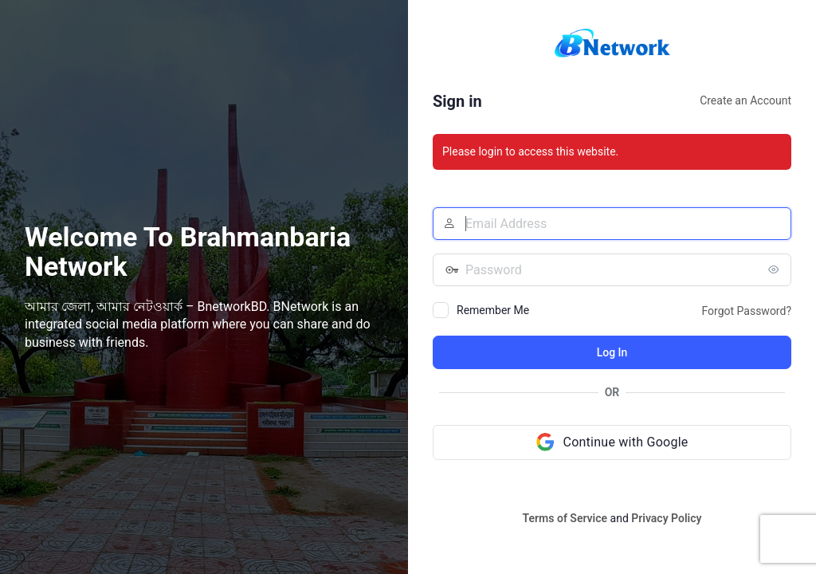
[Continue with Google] (612, 442)
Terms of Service (565, 518)
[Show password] (775, 269)
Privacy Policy (666, 518)
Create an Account (745, 100)
